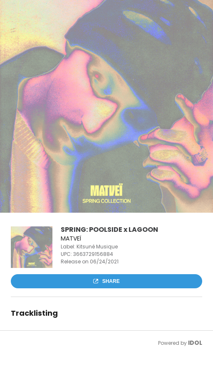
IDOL (195, 343)
